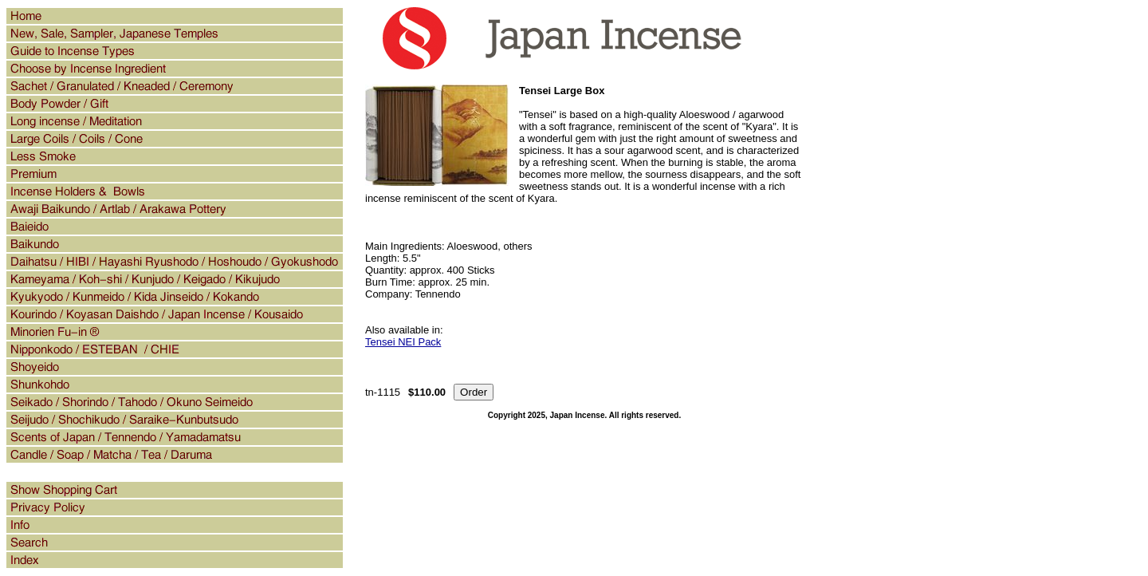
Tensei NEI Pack (403, 342)
